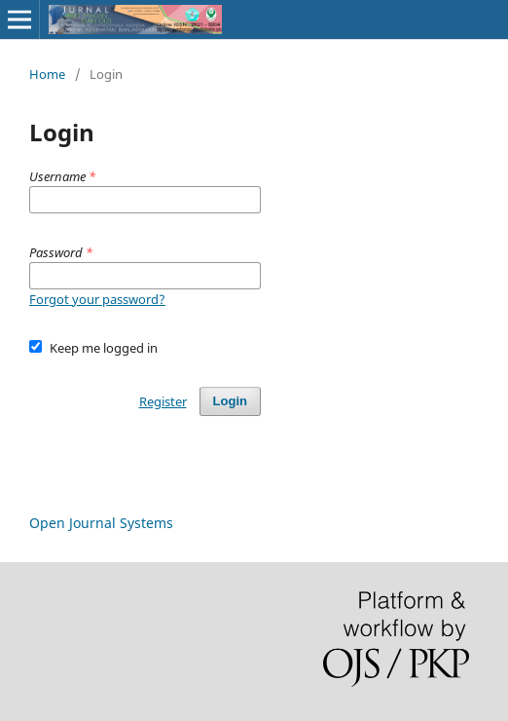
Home (47, 74)
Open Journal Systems (101, 522)
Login (230, 401)
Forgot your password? (97, 299)
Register (163, 401)
